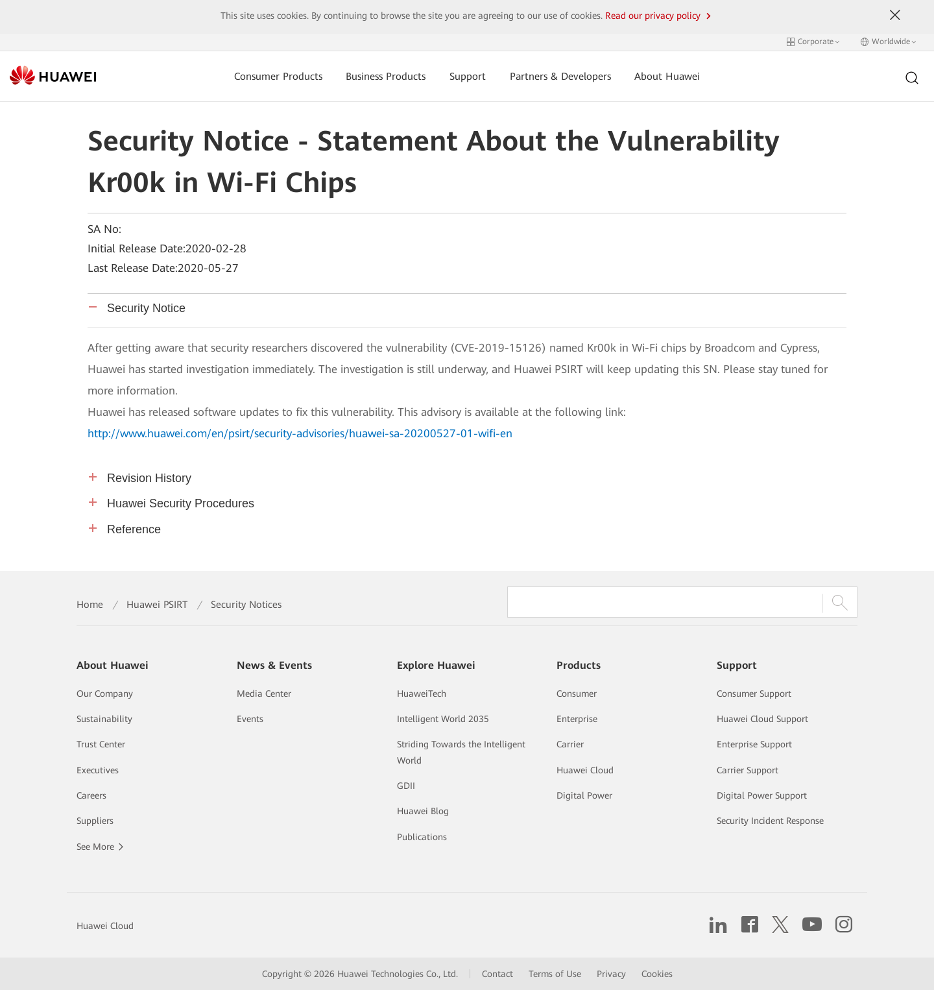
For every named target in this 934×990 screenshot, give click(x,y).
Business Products (385, 76)
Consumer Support (754, 693)
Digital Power (584, 795)
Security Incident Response (770, 820)
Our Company (105, 693)
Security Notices (246, 604)
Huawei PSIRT (156, 604)
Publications (422, 837)
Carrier (570, 744)
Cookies (657, 974)
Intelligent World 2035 (443, 719)
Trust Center (101, 744)
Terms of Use (555, 974)
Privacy (611, 974)
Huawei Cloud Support (762, 719)
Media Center (264, 693)
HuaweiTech (421, 693)
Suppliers (95, 820)
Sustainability (104, 719)
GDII (406, 785)
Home (90, 604)
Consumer (577, 693)
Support (467, 76)
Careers (91, 795)
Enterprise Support (754, 744)
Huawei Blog (423, 811)
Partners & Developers (560, 76)
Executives (98, 770)
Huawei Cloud (585, 770)
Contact (497, 974)
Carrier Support (747, 770)
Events (250, 719)
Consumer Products (278, 76)
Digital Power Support (762, 795)
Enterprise (577, 719)
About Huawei (667, 76)
